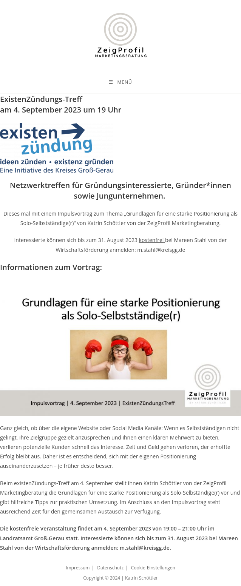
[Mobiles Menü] (120, 82)
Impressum (78, 567)
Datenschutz (110, 567)
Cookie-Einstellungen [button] (153, 567)
